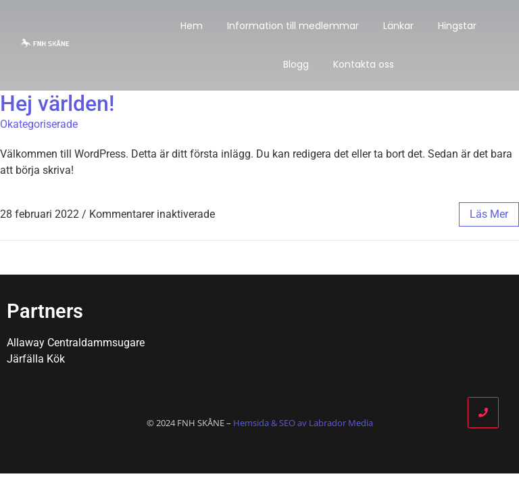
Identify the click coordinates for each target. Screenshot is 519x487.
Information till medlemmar (293, 25)
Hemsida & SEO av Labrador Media (303, 423)
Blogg (296, 64)
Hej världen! (57, 103)
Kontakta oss (363, 64)
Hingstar (457, 25)
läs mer (489, 214)
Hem (191, 25)
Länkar (398, 25)
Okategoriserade (39, 124)
